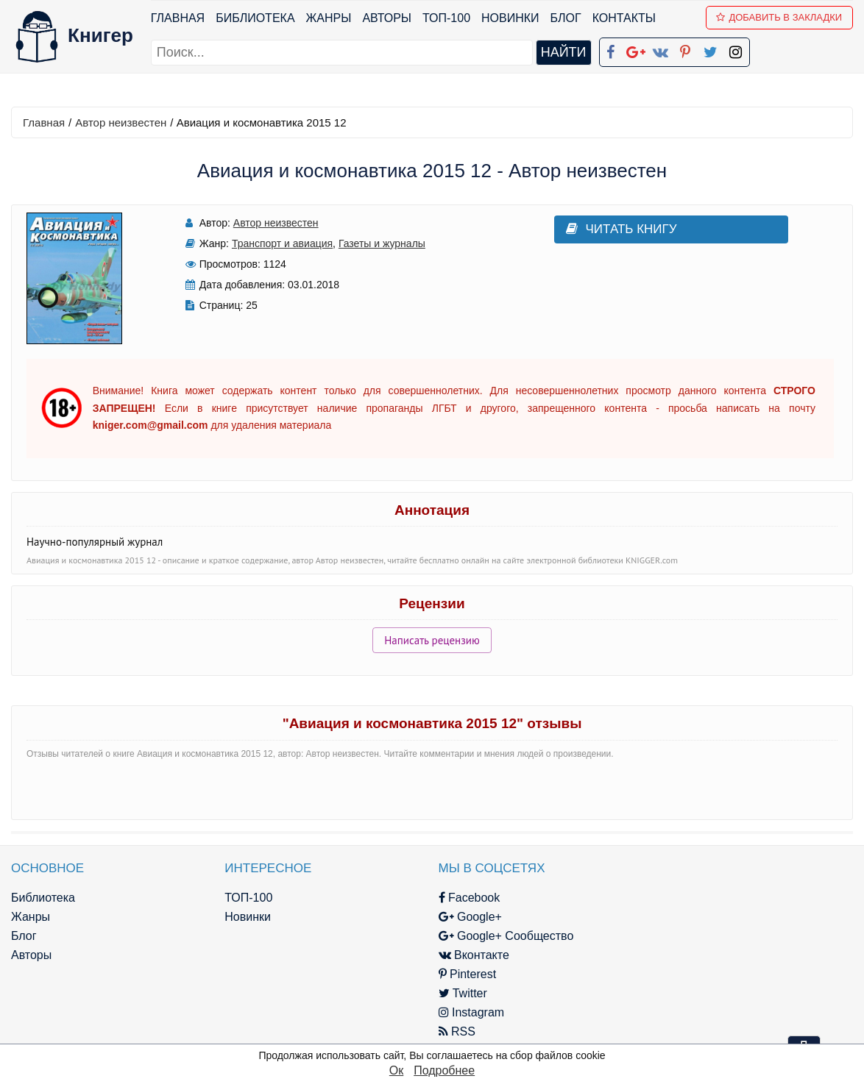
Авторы (387, 18)
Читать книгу (600, 229)
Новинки (510, 18)
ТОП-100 (446, 18)
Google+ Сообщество (488, 936)
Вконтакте (456, 955)
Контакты (624, 18)
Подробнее (444, 1070)
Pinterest (450, 974)
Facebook (452, 897)
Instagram (454, 1012)
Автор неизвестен (120, 122)
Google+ (452, 916)
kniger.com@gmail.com (722, 897)
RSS (439, 1031)
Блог (565, 18)
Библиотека (255, 18)
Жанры (329, 18)
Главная (178, 18)
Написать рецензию (432, 640)
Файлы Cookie (664, 936)
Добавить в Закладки (780, 17)
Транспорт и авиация (272, 243)
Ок (396, 1070)
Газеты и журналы (372, 243)
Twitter (445, 993)
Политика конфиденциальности (712, 916)
